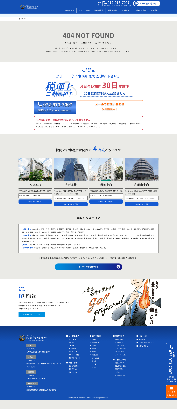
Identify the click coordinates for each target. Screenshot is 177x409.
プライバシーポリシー (148, 351)
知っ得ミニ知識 (120, 374)
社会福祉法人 (96, 351)
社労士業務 (72, 357)
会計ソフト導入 (74, 360)
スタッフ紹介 (120, 354)
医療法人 (95, 348)
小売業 (94, 373)
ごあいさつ (119, 351)
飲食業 (94, 369)
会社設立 (72, 351)
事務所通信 (119, 377)
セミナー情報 (120, 360)
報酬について (73, 381)
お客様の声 (126, 10)
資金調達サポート (75, 366)
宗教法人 (95, 354)
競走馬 (94, 376)
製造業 (94, 357)
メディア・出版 (120, 363)
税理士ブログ (120, 371)
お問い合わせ (144, 354)
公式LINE (118, 381)
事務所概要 (119, 348)
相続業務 (72, 354)
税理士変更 (72, 348)
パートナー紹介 (120, 357)
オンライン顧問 (74, 363)
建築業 (94, 360)
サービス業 (96, 366)
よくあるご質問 (120, 384)
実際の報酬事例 (74, 374)
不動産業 (95, 363)
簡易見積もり (73, 377)
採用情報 (154, 10)
